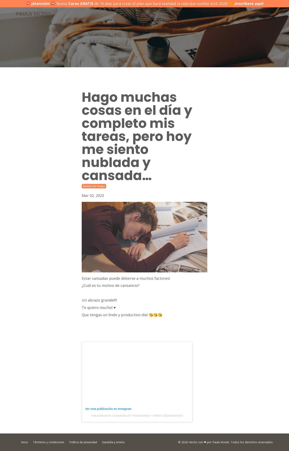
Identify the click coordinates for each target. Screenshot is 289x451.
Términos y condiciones (48, 442)
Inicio (24, 442)
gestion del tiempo (94, 186)
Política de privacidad (83, 442)
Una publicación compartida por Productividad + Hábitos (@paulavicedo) (137, 415)
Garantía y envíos (113, 442)
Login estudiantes (255, 13)
